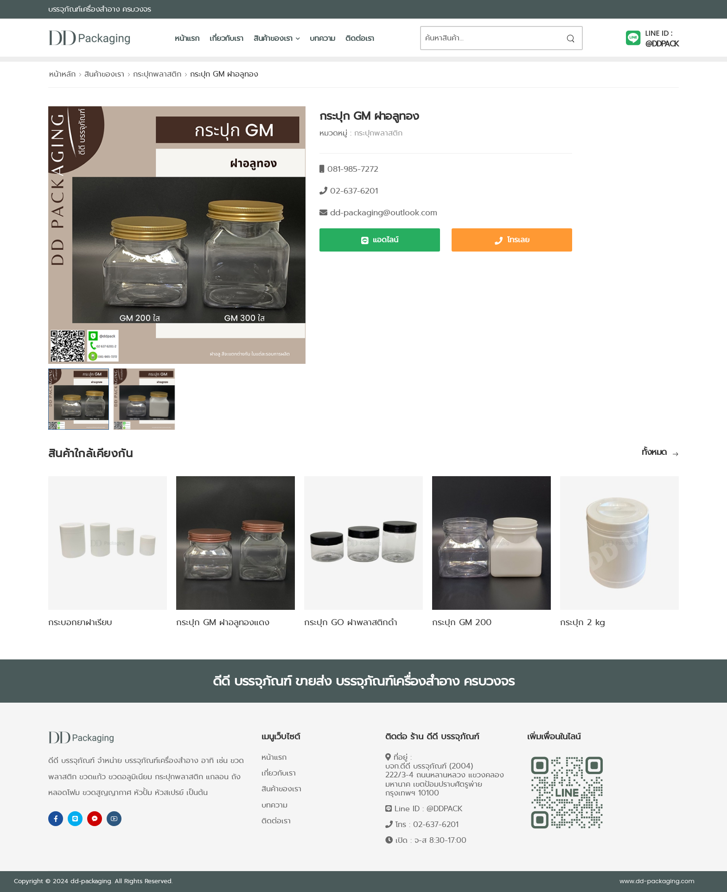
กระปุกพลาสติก (157, 74)
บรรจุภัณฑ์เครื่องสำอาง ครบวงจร (99, 9)
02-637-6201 (436, 824)
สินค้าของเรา (273, 38)
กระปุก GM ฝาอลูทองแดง (222, 622)
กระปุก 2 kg (582, 622)
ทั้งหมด (656, 453)
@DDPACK (662, 44)
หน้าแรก (187, 38)
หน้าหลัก (62, 74)
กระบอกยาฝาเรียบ (80, 622)
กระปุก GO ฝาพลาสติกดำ (350, 622)
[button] (379, 240)
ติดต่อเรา (359, 38)
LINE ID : (659, 33)
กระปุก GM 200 (461, 622)
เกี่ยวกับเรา (226, 38)
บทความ (322, 38)
